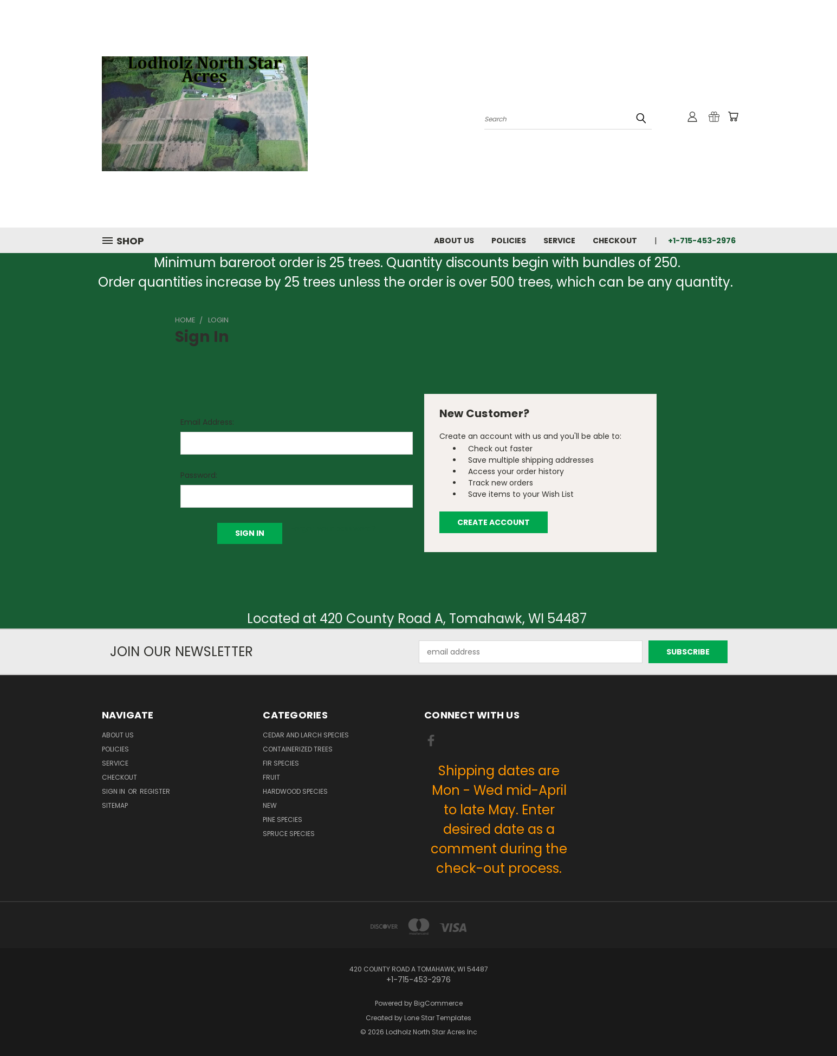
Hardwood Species (295, 791)
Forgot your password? (333, 528)
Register (155, 791)
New (270, 805)
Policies (508, 240)
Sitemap (115, 805)
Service (559, 240)
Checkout (615, 240)
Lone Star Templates (437, 1017)
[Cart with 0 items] (733, 116)
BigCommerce (438, 1003)
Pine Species (282, 819)
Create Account (493, 522)
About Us (454, 240)
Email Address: (207, 422)
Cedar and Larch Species (306, 735)
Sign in (114, 791)
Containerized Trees (298, 749)
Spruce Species (289, 833)
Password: (198, 475)
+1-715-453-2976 (702, 240)
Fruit (271, 777)
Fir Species (281, 763)
